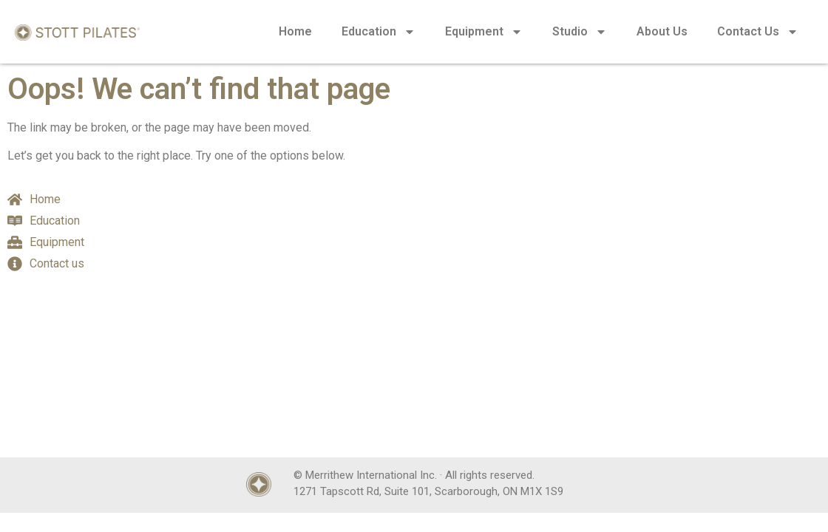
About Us (662, 31)
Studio (579, 31)
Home (295, 31)
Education (378, 31)
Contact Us (757, 31)
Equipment (484, 31)
